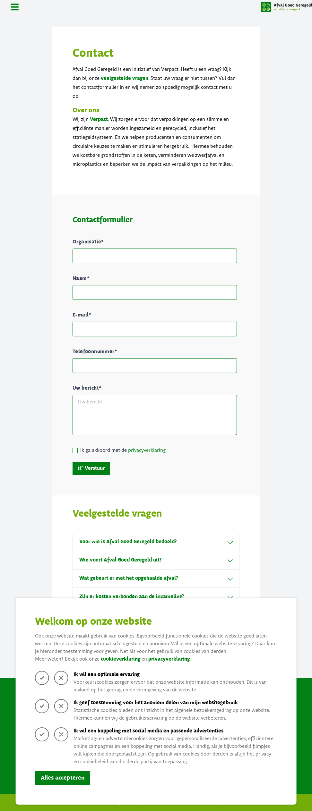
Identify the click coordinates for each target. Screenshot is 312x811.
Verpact (99, 119)
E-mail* (82, 315)
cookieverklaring (120, 659)
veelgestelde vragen (124, 78)
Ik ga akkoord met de (123, 450)
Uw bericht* (87, 388)
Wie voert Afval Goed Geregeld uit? (156, 560)
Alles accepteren (62, 778)
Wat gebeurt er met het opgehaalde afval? (156, 578)
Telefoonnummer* (95, 351)
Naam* (81, 278)
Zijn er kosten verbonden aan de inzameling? (156, 596)
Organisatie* (88, 242)
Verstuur (91, 468)
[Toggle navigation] (15, 7)
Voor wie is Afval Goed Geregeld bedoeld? (156, 541)
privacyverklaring (169, 659)
